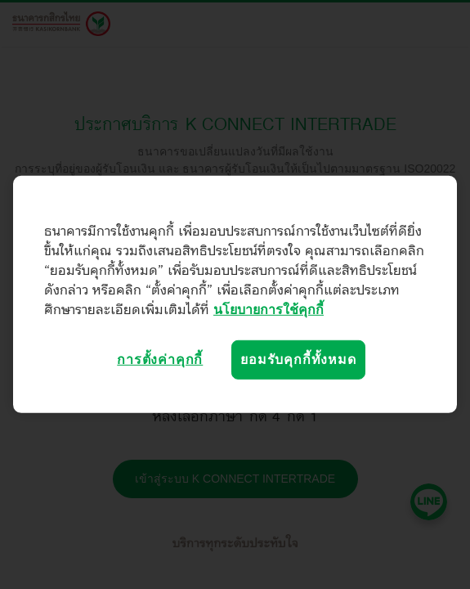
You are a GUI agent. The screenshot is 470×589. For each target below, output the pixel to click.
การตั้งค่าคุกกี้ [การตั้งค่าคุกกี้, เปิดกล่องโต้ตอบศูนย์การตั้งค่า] (160, 359)
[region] (235, 294)
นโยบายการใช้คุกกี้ (268, 310)
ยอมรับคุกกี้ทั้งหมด (298, 359)
